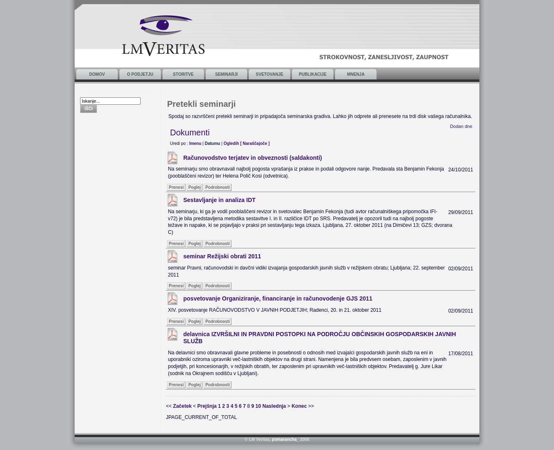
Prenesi (176, 187)
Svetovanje (269, 74)
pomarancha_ (285, 439)
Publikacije (313, 74)
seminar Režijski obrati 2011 (222, 256)
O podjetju (140, 74)
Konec (299, 406)
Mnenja (355, 74)
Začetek (182, 406)
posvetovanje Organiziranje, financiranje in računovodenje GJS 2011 (277, 298)
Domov (97, 74)
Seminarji (226, 74)
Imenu (195, 143)
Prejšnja (207, 406)
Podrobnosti (217, 187)
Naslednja (274, 406)
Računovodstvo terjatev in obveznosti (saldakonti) (252, 157)
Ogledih (231, 143)
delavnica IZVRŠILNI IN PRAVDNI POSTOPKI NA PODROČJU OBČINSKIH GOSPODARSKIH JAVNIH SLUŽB (319, 337)
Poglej (194, 187)
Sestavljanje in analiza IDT (219, 200)
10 (258, 406)
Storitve (183, 74)
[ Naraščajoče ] (255, 143)
